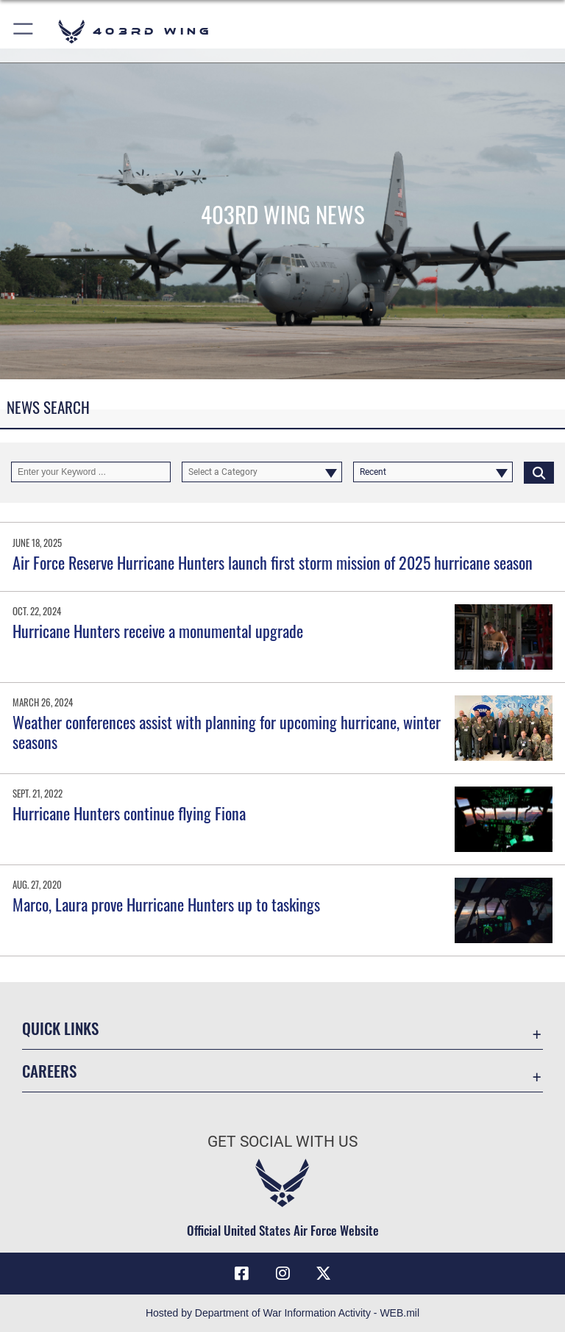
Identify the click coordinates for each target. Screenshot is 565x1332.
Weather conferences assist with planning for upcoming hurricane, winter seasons (227, 731)
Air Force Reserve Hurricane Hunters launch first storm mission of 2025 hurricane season (273, 562)
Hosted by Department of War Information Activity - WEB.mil (282, 1313)
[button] (24, 31)
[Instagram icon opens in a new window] (282, 1273)
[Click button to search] (539, 472)
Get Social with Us (282, 1141)
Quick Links (60, 1028)
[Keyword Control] (91, 472)
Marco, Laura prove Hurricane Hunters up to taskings (166, 904)
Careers (49, 1070)
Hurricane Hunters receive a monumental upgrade (158, 630)
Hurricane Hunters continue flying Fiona (129, 813)
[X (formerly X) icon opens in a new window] (324, 1273)
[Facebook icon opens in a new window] (241, 1273)
